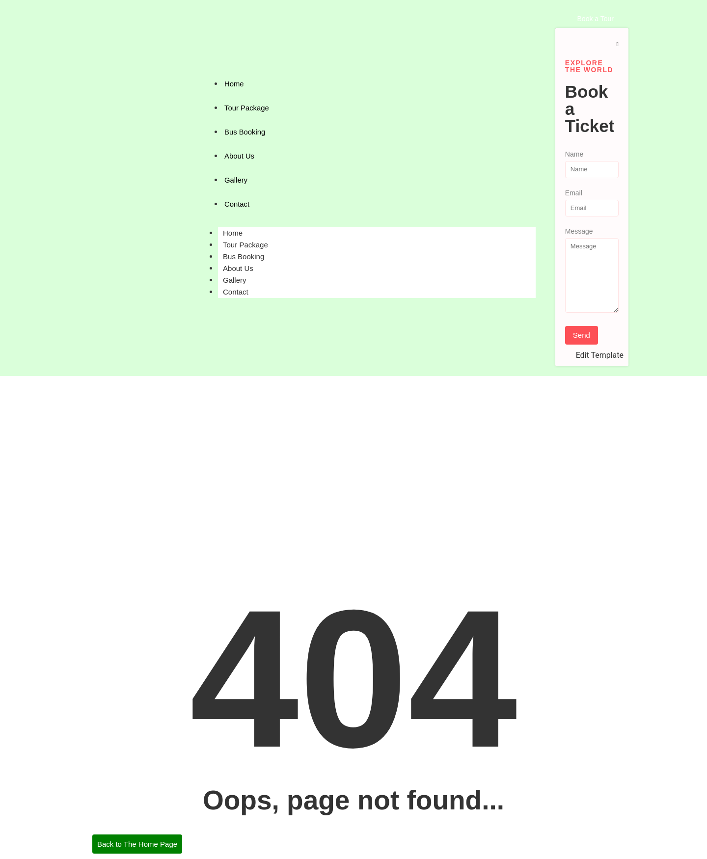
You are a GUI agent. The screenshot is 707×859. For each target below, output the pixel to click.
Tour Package (247, 108)
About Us (239, 156)
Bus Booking (245, 132)
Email (573, 193)
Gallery (236, 180)
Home (234, 84)
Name (574, 154)
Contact (237, 204)
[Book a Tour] (595, 19)
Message (579, 231)
